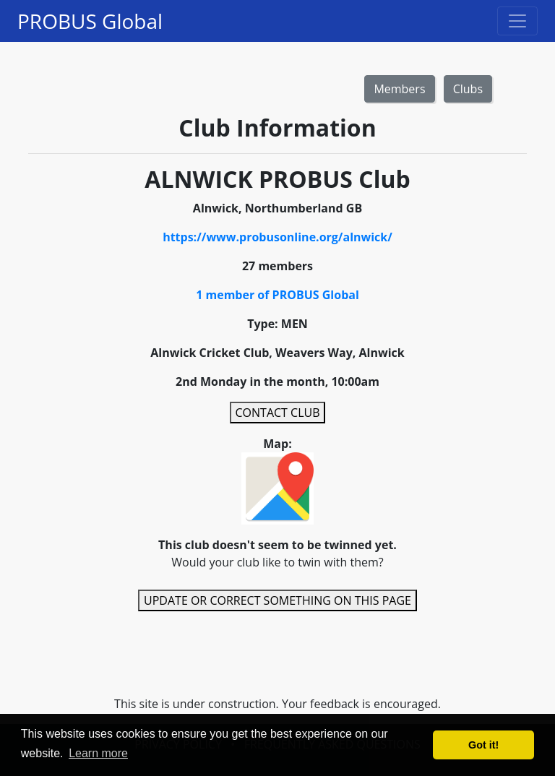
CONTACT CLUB (278, 413)
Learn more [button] (98, 753)
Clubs (468, 89)
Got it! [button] (483, 745)
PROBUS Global (90, 21)
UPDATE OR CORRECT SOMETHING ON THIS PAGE (277, 600)
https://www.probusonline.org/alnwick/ (277, 237)
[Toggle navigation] (517, 21)
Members (399, 89)
